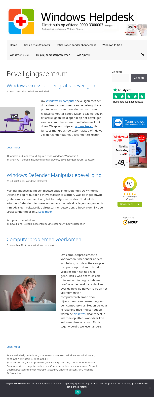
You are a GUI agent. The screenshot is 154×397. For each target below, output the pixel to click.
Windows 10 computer (61, 101)
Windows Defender (74, 223)
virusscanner (55, 223)
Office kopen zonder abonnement (76, 45)
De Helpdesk (17, 355)
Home (13, 45)
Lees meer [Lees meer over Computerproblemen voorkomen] (13, 347)
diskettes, (80, 314)
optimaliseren (84, 126)
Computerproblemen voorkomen (44, 239)
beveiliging (28, 159)
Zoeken (117, 72)
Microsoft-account (47, 369)
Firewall (93, 366)
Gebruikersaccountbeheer (21, 369)
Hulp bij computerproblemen (53, 54)
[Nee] (150, 388)
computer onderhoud (83, 362)
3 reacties (15, 373)
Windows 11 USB (112, 45)
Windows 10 (71, 156)
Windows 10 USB (20, 54)
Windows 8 (26, 358)
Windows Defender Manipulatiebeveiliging (54, 175)
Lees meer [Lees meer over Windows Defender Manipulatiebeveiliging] (45, 211)
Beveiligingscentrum (71, 159)
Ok (77, 392)
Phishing (88, 369)
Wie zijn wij (83, 54)
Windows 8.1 (41, 358)
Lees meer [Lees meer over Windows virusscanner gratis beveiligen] (13, 147)
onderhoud (16, 156)
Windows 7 (13, 358)
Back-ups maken (36, 362)
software (90, 159)
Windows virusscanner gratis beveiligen (51, 85)
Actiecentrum (17, 362)
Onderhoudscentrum (70, 369)
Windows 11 (87, 355)
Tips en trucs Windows (37, 45)
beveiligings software (47, 159)
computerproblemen (37, 366)
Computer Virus (15, 366)
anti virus (15, 159)
